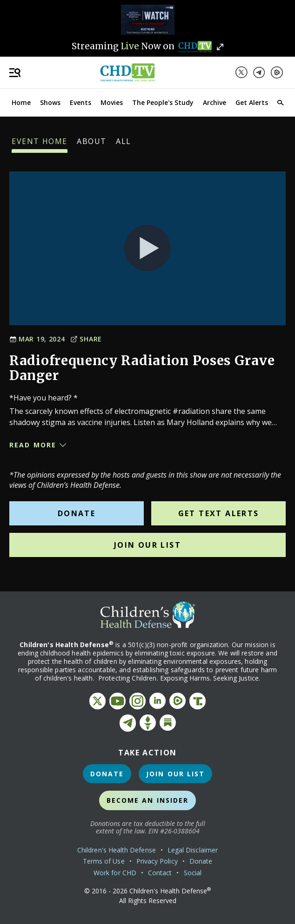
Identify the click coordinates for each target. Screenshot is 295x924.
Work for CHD (115, 872)
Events (80, 102)
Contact (160, 872)
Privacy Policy (157, 861)
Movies (112, 102)
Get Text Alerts (218, 513)
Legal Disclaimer (193, 849)
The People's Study (163, 102)
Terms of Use (104, 861)
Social (192, 872)
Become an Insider (148, 800)
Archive (214, 102)
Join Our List (147, 545)
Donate (76, 513)
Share (86, 338)
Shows (50, 102)
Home (21, 102)
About (92, 144)
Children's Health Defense (116, 849)
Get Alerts (251, 102)
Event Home (39, 144)
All (123, 144)
